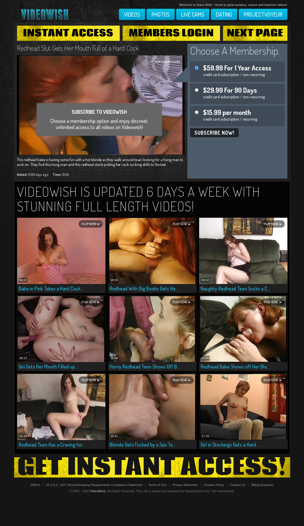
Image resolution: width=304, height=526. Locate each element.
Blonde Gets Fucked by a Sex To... (142, 444)
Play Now (88, 224)
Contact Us (237, 485)
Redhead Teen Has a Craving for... (52, 444)
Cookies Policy (214, 485)
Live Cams (192, 14)
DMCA (35, 485)
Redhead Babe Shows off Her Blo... (235, 366)
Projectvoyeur (263, 14)
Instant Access (68, 33)
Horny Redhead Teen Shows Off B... (144, 366)
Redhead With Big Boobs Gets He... (144, 288)
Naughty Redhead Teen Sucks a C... (235, 288)
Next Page (255, 33)
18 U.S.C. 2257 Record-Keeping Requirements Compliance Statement (94, 485)
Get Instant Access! (152, 467)
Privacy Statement (185, 485)
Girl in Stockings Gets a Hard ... (230, 444)
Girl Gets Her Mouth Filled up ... (49, 366)
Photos (161, 14)
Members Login (171, 33)
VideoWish (98, 491)
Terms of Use (157, 485)
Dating (224, 14)
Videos (132, 14)
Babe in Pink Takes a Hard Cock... (51, 288)
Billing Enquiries (262, 485)
